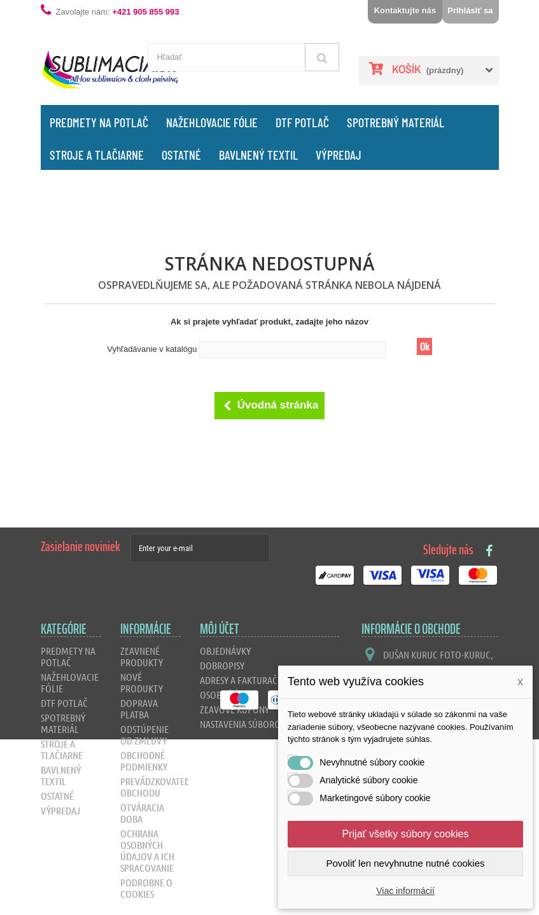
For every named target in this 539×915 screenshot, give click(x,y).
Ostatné (181, 154)
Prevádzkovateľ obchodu (154, 787)
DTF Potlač (302, 122)
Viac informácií (405, 891)
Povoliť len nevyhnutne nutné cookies (405, 863)
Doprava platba (139, 708)
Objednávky (225, 651)
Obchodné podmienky (143, 760)
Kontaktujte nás (405, 10)
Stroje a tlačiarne (97, 154)
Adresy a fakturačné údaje (257, 680)
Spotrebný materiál (395, 122)
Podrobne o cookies (146, 888)
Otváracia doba (142, 813)
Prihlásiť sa (470, 10)
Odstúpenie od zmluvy (144, 734)
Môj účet (219, 629)
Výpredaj (338, 154)
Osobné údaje (229, 694)
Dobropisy (222, 665)
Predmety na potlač (99, 122)
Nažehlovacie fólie (212, 122)
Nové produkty (141, 682)
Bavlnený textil (258, 154)
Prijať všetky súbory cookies (405, 833)
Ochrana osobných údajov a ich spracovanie (147, 850)
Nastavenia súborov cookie (259, 724)
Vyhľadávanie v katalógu (152, 349)
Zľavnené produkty (141, 656)
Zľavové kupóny (234, 709)
